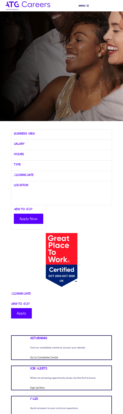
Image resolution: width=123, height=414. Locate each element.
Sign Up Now (37, 387)
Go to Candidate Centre (44, 357)
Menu (84, 5)
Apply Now (28, 219)
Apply (21, 313)
